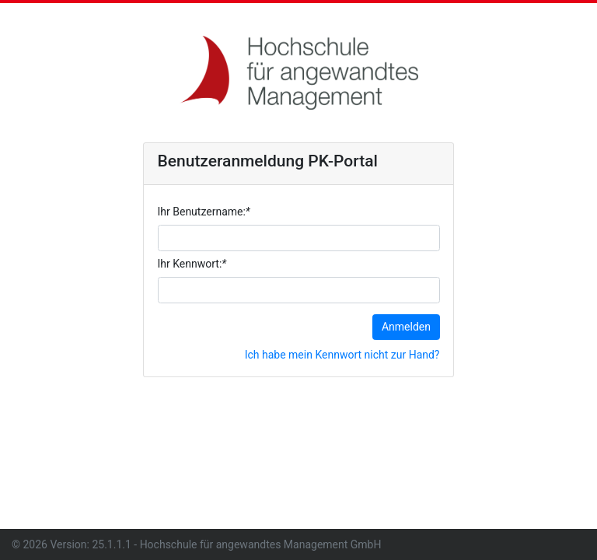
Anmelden (406, 326)
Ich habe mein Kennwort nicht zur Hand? (342, 354)
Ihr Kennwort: (192, 263)
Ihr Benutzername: (204, 211)
